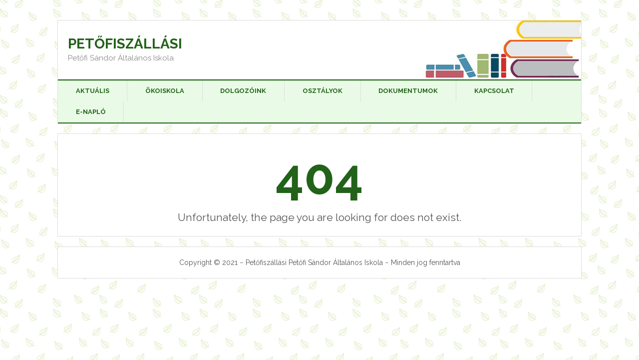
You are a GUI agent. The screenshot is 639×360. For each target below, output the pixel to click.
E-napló (91, 112)
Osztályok (322, 90)
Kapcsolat (494, 90)
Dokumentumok (408, 90)
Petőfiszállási (125, 44)
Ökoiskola (164, 90)
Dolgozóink (243, 90)
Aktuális (92, 90)
